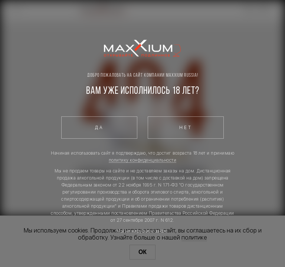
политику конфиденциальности (143, 160)
